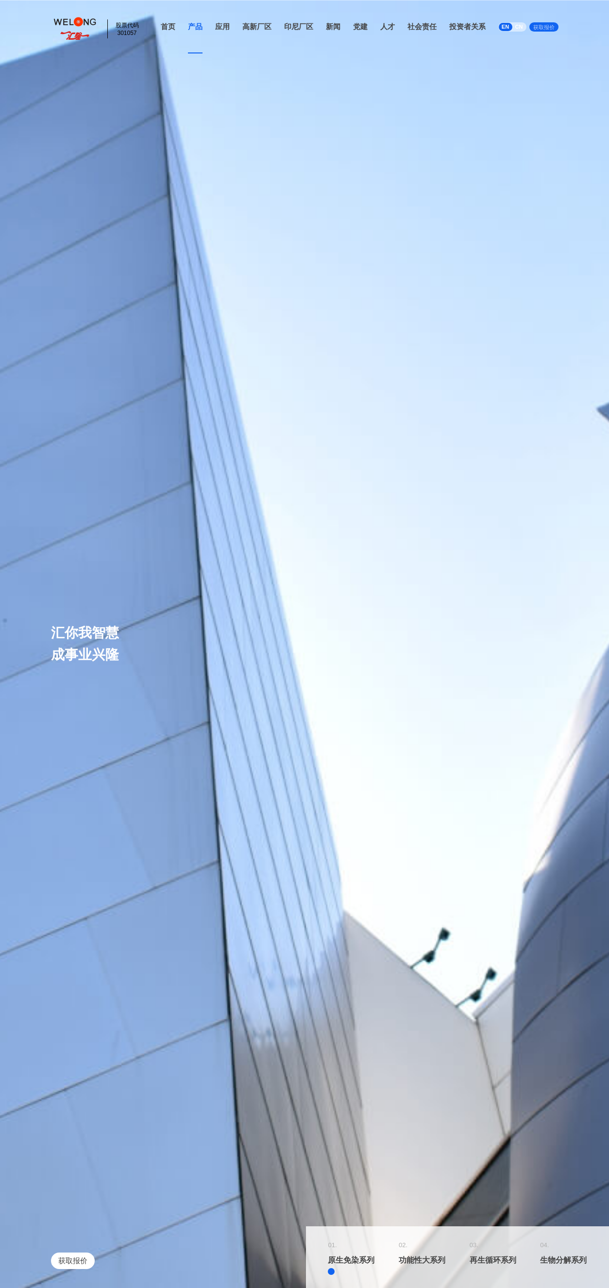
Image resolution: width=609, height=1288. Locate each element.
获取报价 (544, 27)
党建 (360, 26)
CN (519, 27)
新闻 (333, 26)
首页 (168, 26)
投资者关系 (467, 26)
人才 (387, 26)
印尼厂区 (298, 26)
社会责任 (422, 26)
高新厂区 (256, 26)
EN (505, 27)
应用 (222, 26)
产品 (195, 26)
